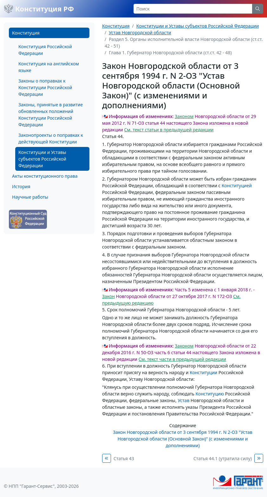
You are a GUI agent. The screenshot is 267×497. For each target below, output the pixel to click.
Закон (108, 296)
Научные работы (30, 197)
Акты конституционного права (44, 176)
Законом (184, 116)
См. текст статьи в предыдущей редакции (168, 130)
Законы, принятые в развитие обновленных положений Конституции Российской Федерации (50, 115)
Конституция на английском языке (48, 67)
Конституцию (210, 394)
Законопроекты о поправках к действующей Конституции (50, 138)
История (21, 186)
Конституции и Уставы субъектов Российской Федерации (42, 159)
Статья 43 (124, 458)
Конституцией (237, 185)
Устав (183, 400)
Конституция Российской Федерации (45, 49)
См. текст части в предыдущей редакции (182, 359)
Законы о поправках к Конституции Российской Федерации (45, 87)
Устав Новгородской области (140, 33)
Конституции (203, 372)
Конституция (25, 33)
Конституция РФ (39, 8)
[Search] (193, 9)
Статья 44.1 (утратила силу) (222, 458)
